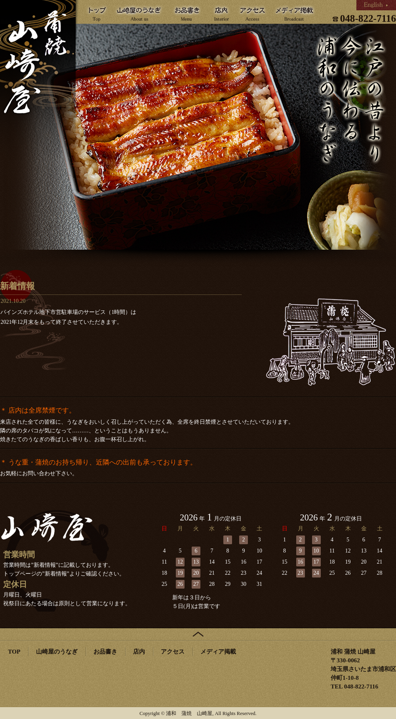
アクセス (173, 651)
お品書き (105, 651)
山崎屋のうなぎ (57, 651)
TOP (14, 651)
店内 (139, 651)
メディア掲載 (218, 651)
